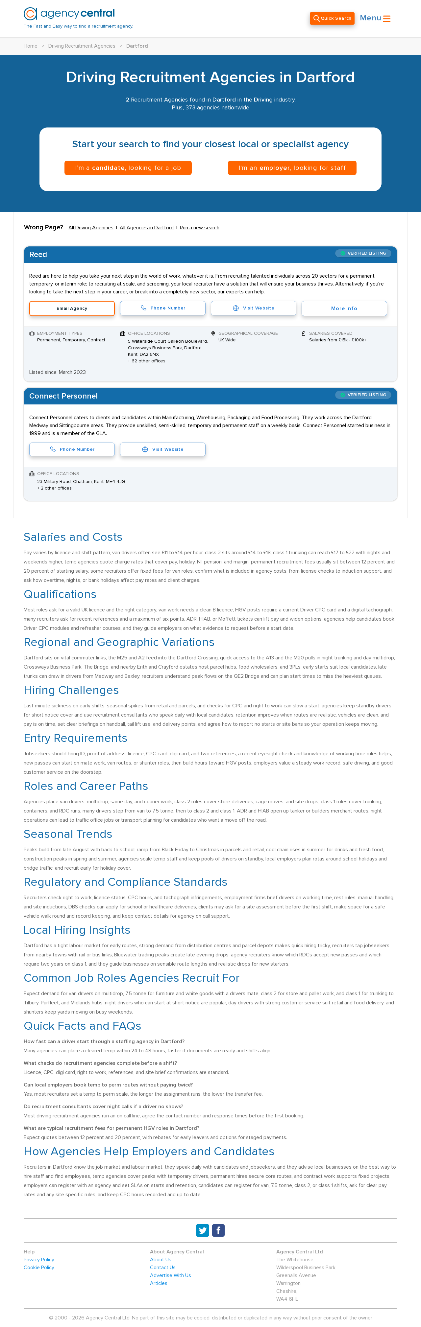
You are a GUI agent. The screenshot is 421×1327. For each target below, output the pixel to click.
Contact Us (163, 1267)
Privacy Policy (39, 1259)
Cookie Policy (39, 1267)
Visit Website (253, 308)
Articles (158, 1283)
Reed (38, 255)
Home (30, 46)
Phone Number (163, 308)
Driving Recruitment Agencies (81, 46)
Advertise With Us (170, 1275)
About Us (160, 1259)
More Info (344, 308)
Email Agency (72, 308)
